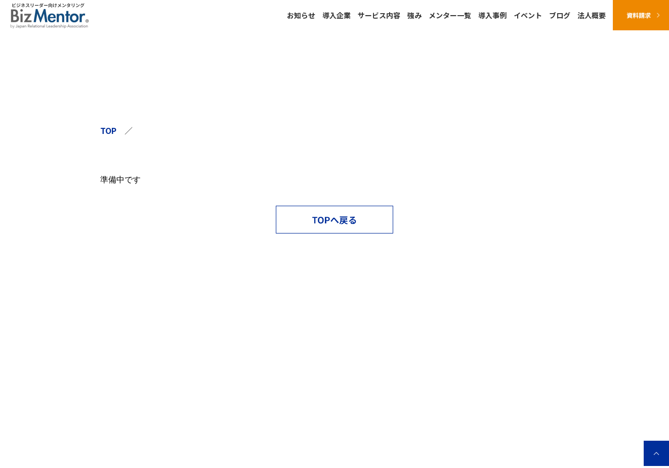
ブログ (559, 15)
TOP (108, 130)
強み (414, 15)
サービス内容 (379, 15)
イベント (528, 15)
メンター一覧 (450, 15)
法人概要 (591, 15)
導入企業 (336, 15)
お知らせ (301, 15)
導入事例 (492, 15)
